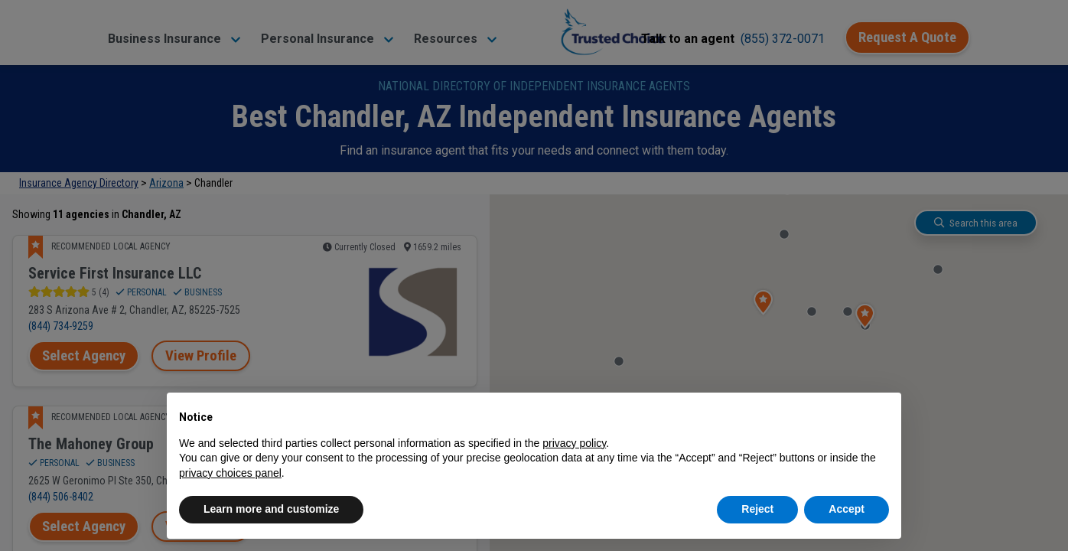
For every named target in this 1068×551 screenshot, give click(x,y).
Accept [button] (846, 509)
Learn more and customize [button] (271, 509)
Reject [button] (757, 509)
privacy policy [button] (574, 443)
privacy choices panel (230, 473)
